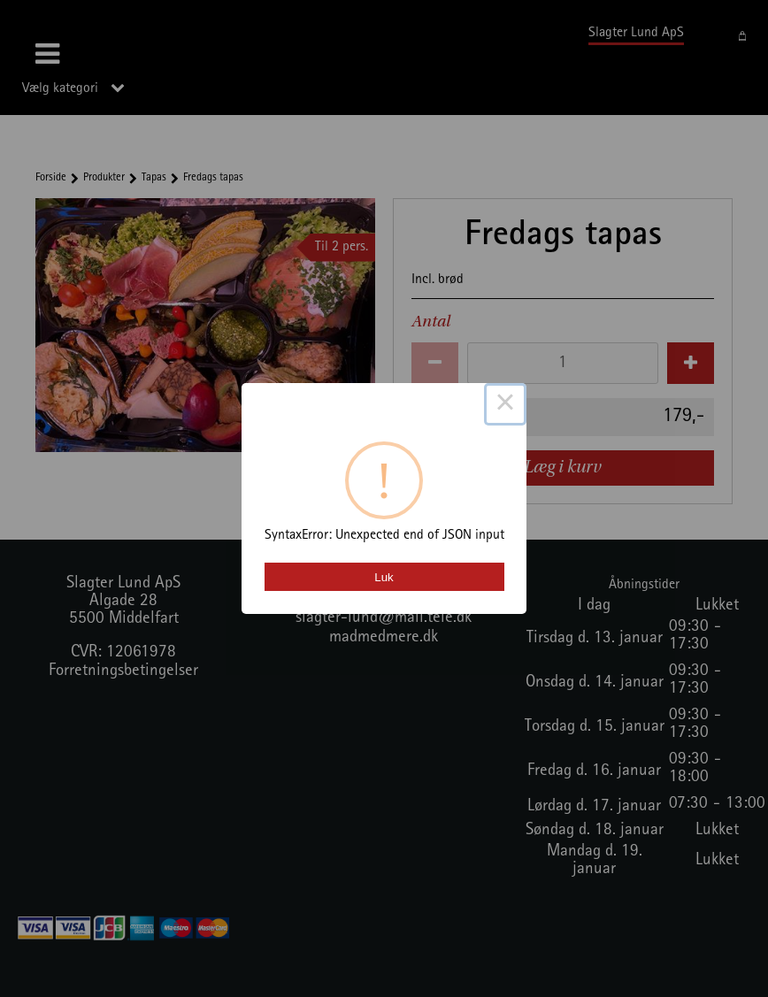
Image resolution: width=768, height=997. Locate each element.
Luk (384, 577)
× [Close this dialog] (505, 404)
